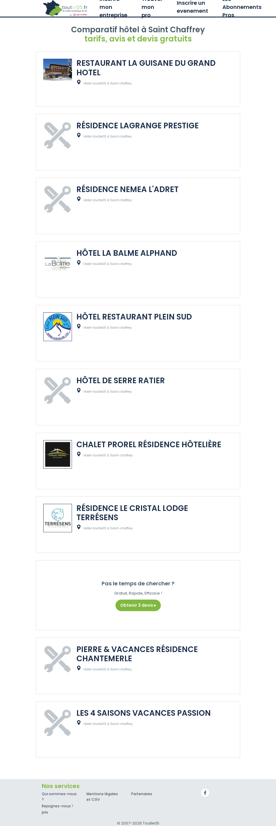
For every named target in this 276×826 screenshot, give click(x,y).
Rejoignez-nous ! (57, 806)
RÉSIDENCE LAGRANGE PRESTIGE (137, 125)
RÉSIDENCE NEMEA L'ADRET (127, 189)
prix (45, 812)
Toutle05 (65, 8)
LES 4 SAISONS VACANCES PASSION (143, 713)
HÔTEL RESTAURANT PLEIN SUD (134, 316)
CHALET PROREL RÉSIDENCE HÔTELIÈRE (148, 444)
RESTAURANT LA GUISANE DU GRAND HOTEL (146, 68)
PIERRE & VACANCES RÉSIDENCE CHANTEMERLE (137, 654)
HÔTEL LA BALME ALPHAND (126, 253)
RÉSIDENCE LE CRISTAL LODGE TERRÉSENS (132, 513)
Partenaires (141, 793)
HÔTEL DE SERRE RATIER (120, 380)
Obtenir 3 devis (138, 605)
